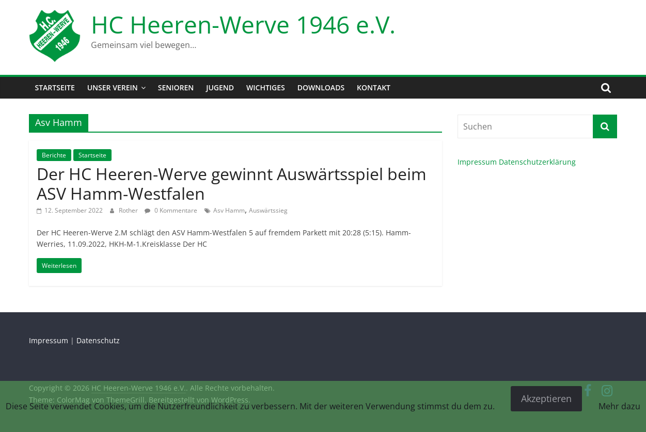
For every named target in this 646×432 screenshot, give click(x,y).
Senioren (176, 87)
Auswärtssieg (268, 210)
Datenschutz (98, 340)
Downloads (320, 87)
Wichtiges (265, 87)
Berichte (54, 155)
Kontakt (373, 87)
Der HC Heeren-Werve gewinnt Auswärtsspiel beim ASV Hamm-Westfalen (232, 183)
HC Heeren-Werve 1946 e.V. (243, 24)
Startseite (55, 87)
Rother (129, 210)
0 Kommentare (171, 210)
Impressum (477, 162)
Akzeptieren (546, 398)
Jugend (220, 87)
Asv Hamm (229, 210)
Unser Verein (112, 87)
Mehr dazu (619, 406)
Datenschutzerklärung (537, 162)
